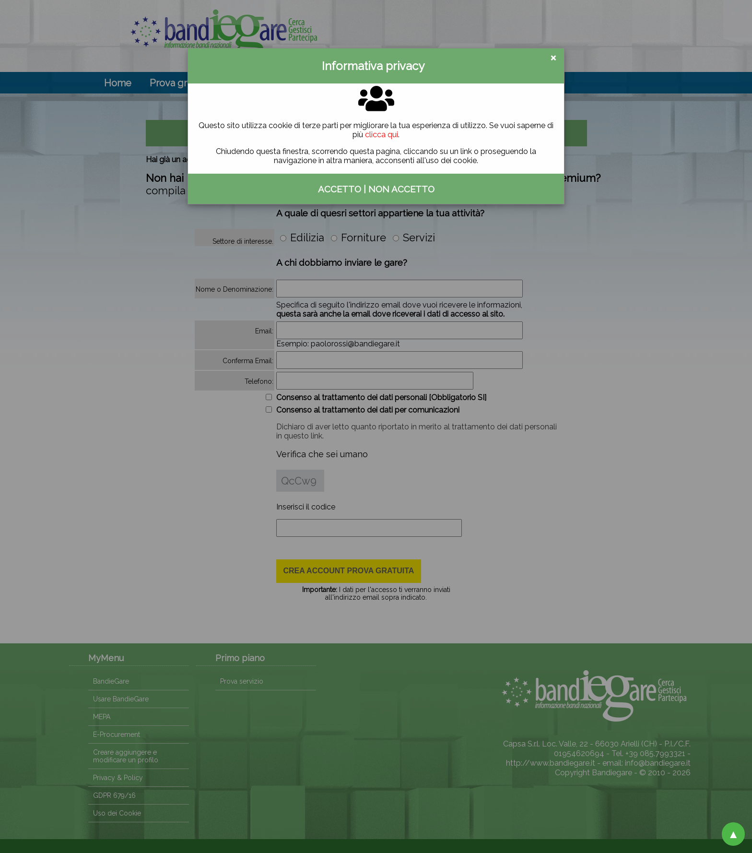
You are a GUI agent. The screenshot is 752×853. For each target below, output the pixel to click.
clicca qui (381, 134)
